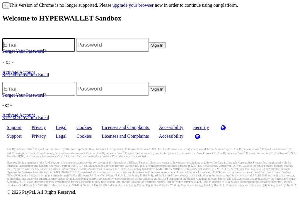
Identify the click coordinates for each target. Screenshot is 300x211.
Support (14, 127)
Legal (61, 127)
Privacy (39, 127)
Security (201, 127)
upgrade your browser (133, 5)
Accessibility (171, 127)
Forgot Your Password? (24, 51)
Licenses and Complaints (126, 127)
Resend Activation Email (25, 74)
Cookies (84, 127)
